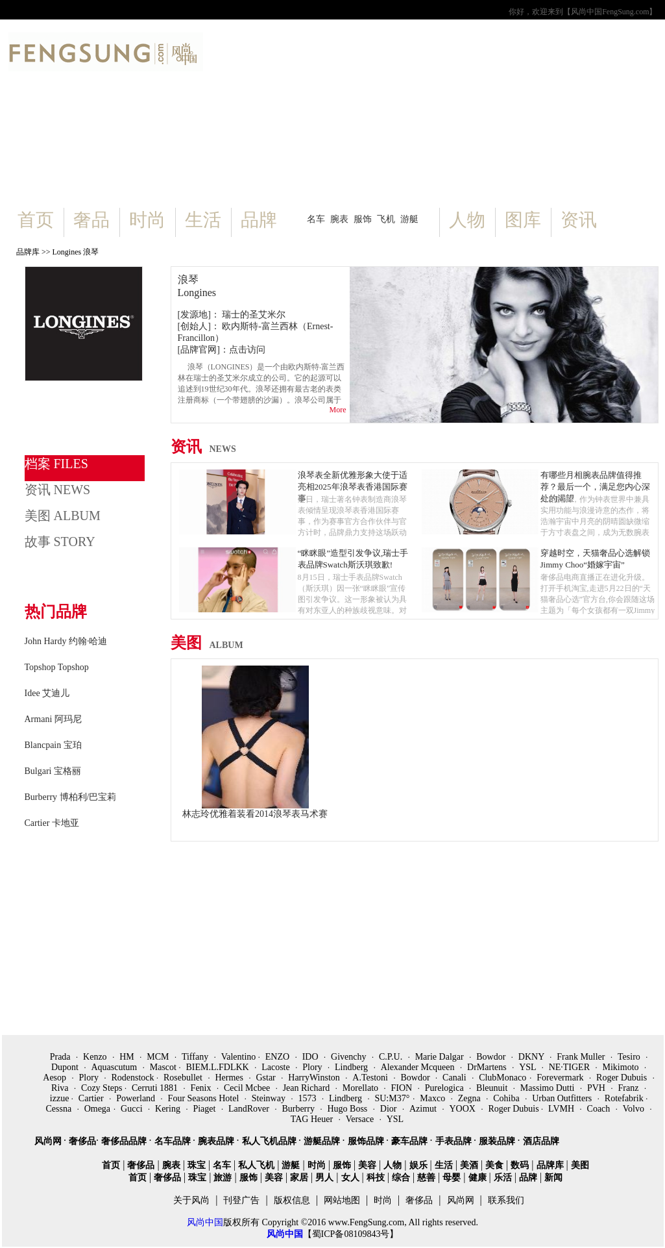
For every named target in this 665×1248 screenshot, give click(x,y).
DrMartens (488, 1067)
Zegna (470, 1098)
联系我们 (506, 1200)
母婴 (451, 1177)
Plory (313, 1067)
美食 (494, 1165)
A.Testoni (371, 1077)
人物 (467, 220)
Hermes (230, 1077)
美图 (207, 642)
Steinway (270, 1098)
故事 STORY (60, 541)
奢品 (91, 220)
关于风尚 (191, 1200)
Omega (97, 1109)
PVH (597, 1088)
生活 (203, 220)
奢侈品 (82, 1141)
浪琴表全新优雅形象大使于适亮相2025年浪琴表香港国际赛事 (352, 486)
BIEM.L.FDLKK (218, 1067)
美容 (367, 1165)
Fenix (202, 1088)
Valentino (239, 1057)
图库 (523, 220)
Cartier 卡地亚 (52, 823)
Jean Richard (307, 1088)
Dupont (66, 1067)
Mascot (164, 1067)
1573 (308, 1098)
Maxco (433, 1098)
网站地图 (342, 1200)
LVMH (562, 1109)
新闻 (553, 1177)
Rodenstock (133, 1077)
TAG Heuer (313, 1119)
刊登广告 (241, 1200)
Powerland (136, 1098)
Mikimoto (622, 1067)
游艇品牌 (323, 1141)
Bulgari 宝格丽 (53, 771)
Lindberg (352, 1067)
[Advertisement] (430, 117)
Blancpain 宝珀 (53, 745)
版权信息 (292, 1200)
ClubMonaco (502, 1077)
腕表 (339, 219)
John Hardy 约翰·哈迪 (66, 641)
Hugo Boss (348, 1109)
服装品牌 (498, 1141)
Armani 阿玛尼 (53, 719)
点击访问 (247, 350)
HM (127, 1057)
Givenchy (350, 1057)
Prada (61, 1057)
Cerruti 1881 (156, 1088)
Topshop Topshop (57, 667)
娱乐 (418, 1165)
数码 (520, 1165)
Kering (168, 1109)
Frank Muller (582, 1057)
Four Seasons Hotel (204, 1098)
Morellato (362, 1088)
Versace (361, 1119)
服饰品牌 (367, 1141)
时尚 (147, 220)
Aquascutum (115, 1067)
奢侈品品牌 (125, 1141)
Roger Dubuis (622, 1077)
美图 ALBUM (63, 515)
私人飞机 (256, 1165)
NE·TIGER (570, 1067)
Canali (455, 1077)
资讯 (579, 220)
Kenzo (96, 1057)
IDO (311, 1057)
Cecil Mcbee (248, 1088)
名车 (316, 219)
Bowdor (492, 1057)
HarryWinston (315, 1077)
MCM (159, 1057)
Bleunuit (493, 1088)
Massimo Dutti (548, 1088)
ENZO (278, 1057)
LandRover (249, 1109)
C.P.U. (392, 1057)
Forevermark (561, 1077)
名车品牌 (173, 1141)
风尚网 (49, 1141)
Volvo (635, 1109)
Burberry (299, 1109)
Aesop (55, 1077)
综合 (401, 1177)
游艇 (409, 219)
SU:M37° (391, 1098)
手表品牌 (454, 1141)
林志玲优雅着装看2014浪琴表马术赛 (255, 814)
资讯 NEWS (58, 489)
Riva (61, 1088)
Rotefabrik (625, 1098)
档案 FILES (56, 463)
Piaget (205, 1109)
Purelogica (445, 1088)
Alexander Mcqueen (419, 1067)
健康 (477, 1177)
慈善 (426, 1177)
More (338, 409)
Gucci (133, 1109)
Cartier (92, 1098)
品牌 (259, 220)
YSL (528, 1067)
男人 (324, 1177)
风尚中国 (205, 1222)
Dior (389, 1109)
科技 (376, 1177)
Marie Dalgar (440, 1057)
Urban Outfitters (563, 1098)
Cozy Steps (103, 1088)
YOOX (463, 1109)
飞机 (386, 219)
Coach (599, 1109)
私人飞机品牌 (270, 1141)
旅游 (222, 1177)
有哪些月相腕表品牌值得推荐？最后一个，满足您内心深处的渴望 (595, 486)
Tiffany (196, 1057)
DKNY (532, 1057)
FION (403, 1088)
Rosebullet (183, 1077)
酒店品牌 (541, 1141)
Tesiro (630, 1057)
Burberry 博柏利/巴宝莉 (71, 797)
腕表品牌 (217, 1141)
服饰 (363, 219)
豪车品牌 (410, 1141)
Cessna (59, 1109)
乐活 (503, 1177)
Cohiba (507, 1098)
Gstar (267, 1077)
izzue (60, 1098)
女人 (350, 1177)
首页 (36, 220)
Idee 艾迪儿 (47, 693)
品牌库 (28, 251)
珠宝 (196, 1165)
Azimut (424, 1109)
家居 (299, 1177)
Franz (629, 1088)
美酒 (469, 1165)
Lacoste (276, 1067)
